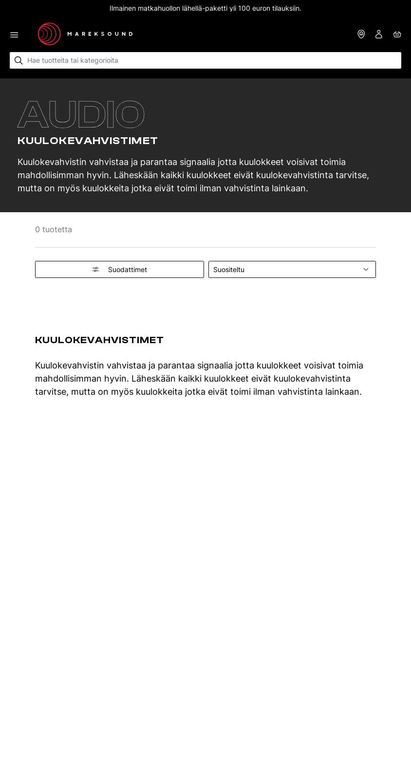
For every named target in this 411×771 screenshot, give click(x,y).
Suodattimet (119, 269)
